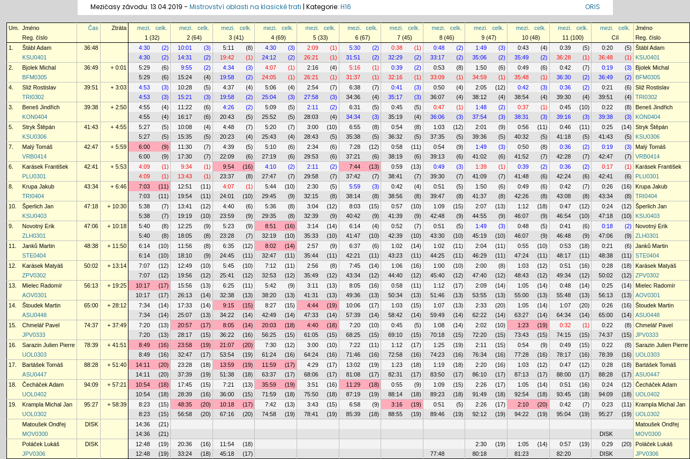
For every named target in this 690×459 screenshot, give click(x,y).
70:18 (437, 335)
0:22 (607, 107)
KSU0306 (34, 136)
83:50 (437, 374)
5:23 (228, 226)
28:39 (185, 394)
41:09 (479, 176)
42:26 (521, 196)
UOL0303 (34, 354)
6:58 (354, 404)
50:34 (395, 295)
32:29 (395, 57)
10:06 (353, 305)
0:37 (523, 107)
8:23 (144, 404)
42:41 (91, 166)
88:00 (564, 374)
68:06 (311, 374)
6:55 (354, 127)
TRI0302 (33, 97)
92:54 (521, 394)
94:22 (521, 414)
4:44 (313, 305)
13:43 (185, 176)
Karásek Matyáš (42, 265)
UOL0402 (34, 394)
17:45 (185, 384)
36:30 (564, 77)
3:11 (313, 285)
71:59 (269, 394)
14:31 (185, 57)
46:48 (564, 235)
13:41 (185, 206)
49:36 (353, 295)
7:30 (270, 345)
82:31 (395, 374)
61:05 (311, 335)
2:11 (313, 107)
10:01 (185, 47)
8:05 (354, 285)
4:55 (144, 107)
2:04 (481, 246)
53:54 (227, 354)
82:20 (564, 453)
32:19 (269, 235)
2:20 (481, 365)
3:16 (397, 404)
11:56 (185, 246)
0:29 (607, 444)
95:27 (91, 404)
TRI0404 (33, 196)
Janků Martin (38, 246)
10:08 (185, 127)
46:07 (521, 216)
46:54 (564, 216)
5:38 (144, 206)
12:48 (142, 444)
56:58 (185, 414)
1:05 (523, 285)
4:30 (144, 47)
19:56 (185, 275)
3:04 (313, 206)
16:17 (185, 117)
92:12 (479, 414)
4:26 (228, 107)
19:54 (185, 196)
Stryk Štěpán (38, 127)
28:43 (311, 136)
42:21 (353, 255)
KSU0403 (34, 216)
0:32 (565, 325)
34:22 (227, 315)
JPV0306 (34, 453)
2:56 (313, 265)
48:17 (564, 255)
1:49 (481, 47)
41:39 (395, 216)
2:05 (481, 87)
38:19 (395, 156)
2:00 (481, 265)
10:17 (142, 285)
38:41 (395, 176)
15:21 (185, 97)
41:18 (564, 136)
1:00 (439, 265)
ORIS (592, 6)
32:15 (311, 196)
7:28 (354, 147)
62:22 (479, 315)
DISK (91, 424)
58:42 (395, 315)
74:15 (564, 335)
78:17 (564, 354)
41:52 (521, 156)
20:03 (269, 325)
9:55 (186, 67)
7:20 (144, 325)
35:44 (311, 255)
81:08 (353, 374)
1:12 (523, 206)
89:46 (437, 414)
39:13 (437, 156)
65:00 (91, 305)
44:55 (479, 216)
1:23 (523, 325)
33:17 (437, 57)
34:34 (353, 117)
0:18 (607, 226)
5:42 (270, 285)
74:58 (269, 414)
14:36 (142, 424)
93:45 (564, 394)
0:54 (397, 127)
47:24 (521, 255)
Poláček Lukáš (40, 444)
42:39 (395, 235)
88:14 (395, 394)
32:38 (227, 295)
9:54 (228, 166)
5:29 (144, 67)
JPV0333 (34, 335)
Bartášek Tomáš (42, 365)
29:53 (311, 156)
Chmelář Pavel (41, 325)
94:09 (91, 384)
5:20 (270, 127)
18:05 (185, 235)
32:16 (395, 77)
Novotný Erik (38, 226)
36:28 (564, 57)
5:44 (270, 186)
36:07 (437, 97)
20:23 (227, 136)
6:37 (354, 246)
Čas (93, 28)
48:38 (91, 246)
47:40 (479, 275)
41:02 (479, 156)
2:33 (481, 305)
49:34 (564, 275)
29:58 (311, 176)
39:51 (91, 87)
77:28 (521, 354)
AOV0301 (34, 295)
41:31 (311, 295)
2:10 (523, 404)
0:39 (565, 47)
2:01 (481, 127)
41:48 (521, 176)
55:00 (521, 295)
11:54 (227, 444)
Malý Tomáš (37, 147)
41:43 (91, 127)
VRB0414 (34, 156)
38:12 (479, 97)
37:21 (353, 156)
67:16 (227, 414)
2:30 (313, 186)
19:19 (185, 216)
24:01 (227, 196)
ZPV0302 (34, 275)
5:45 (228, 265)
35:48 (521, 77)
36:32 (395, 136)
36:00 (227, 394)
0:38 (397, 47)
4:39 (228, 147)
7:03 (144, 186)
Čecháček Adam (43, 384)
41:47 (353, 235)
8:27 (270, 305)
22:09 (227, 156)
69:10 (395, 335)
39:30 (564, 97)
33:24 (185, 453)
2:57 (313, 246)
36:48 (91, 47)
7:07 (144, 265)
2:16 (313, 67)
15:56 (185, 285)
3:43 (313, 404)
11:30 (185, 147)
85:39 (353, 414)
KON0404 (35, 117)
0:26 (607, 186)
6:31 (354, 107)
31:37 (353, 77)
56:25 (269, 335)
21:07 (227, 345)
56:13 (91, 285)
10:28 (185, 87)
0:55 (523, 246)
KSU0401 (34, 57)
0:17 (607, 166)
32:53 (269, 275)
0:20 (607, 47)
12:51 (185, 186)
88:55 (395, 414)
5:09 (270, 107)
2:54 (313, 87)
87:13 (521, 374)
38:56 (395, 196)
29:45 (269, 196)
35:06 (479, 57)
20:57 (185, 325)
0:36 (565, 87)
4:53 (144, 87)
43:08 (564, 196)
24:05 (269, 77)
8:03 (354, 206)
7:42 (270, 404)
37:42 (353, 176)
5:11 (228, 47)
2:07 (481, 206)
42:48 (437, 216)
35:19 (395, 117)
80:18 (479, 453)
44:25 (437, 255)
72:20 (479, 335)
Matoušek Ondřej (44, 424)
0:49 (523, 67)
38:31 (521, 117)
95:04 (564, 414)
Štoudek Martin (41, 305)
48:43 (521, 275)
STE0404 (34, 255)
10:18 (227, 404)
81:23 (521, 453)
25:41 (227, 275)
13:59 (227, 365)
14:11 (142, 365)
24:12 (269, 57)
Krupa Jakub (38, 186)
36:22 (227, 335)
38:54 (521, 97)
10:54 (142, 384)
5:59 (354, 186)
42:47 (91, 147)
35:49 (521, 57)
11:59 (269, 365)
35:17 (395, 97)
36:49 (91, 67)
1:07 (439, 305)
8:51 (270, 226)
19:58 (227, 77)
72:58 (395, 354)
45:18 (227, 453)
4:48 (228, 127)
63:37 (269, 374)
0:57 (397, 206)
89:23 (437, 394)
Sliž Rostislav (39, 87)
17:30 (185, 156)
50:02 (91, 265)
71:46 (353, 354)
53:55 (479, 295)
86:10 (479, 374)
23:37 (227, 176)
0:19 (607, 67)
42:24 (564, 176)
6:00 (144, 147)
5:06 (270, 87)
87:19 (353, 394)
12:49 (185, 265)
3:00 (313, 127)
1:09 (439, 206)
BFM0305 (34, 77)
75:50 (311, 394)
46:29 (479, 255)
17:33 (185, 305)
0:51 (439, 186)
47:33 (311, 315)
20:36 (185, 444)
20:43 (227, 117)
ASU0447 (34, 374)
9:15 (228, 305)
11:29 (353, 384)
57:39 (353, 315)
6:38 (354, 87)
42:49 (269, 315)
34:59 (479, 77)
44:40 (395, 275)
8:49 (144, 345)
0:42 (565, 67)
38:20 (269, 295)
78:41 (311, 414)
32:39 (311, 216)
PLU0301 (34, 176)
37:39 (185, 374)
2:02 (481, 325)
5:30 (354, 47)
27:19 (269, 156)
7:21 (228, 384)
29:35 (269, 216)
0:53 (439, 67)
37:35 (437, 136)
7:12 (270, 265)
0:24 (607, 206)
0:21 (607, 87)
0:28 (607, 265)
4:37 (228, 87)
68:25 (353, 335)
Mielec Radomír (42, 285)
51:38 (227, 374)
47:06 (91, 226)
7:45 (354, 265)
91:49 (479, 394)
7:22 (354, 345)
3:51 (313, 384)
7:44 (354, 166)
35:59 (269, 384)
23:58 (185, 345)
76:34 (479, 354)
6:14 (354, 226)
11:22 (185, 107)
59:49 (437, 315)
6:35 (228, 246)
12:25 (185, 226)
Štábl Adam (37, 47)
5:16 (354, 67)
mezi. (143, 28)
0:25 (607, 127)
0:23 (607, 404)
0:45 (397, 107)
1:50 (481, 67)
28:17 (185, 335)
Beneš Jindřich (41, 107)
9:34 (186, 166)
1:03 (439, 127)
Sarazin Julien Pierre (48, 345)
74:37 (91, 325)
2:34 (313, 147)
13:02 (353, 365)
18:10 (185, 255)
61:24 (269, 354)
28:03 (311, 117)
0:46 (565, 127)
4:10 (270, 166)
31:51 (353, 57)
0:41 (397, 87)
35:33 (311, 235)
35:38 (353, 136)
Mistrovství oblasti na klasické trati (245, 6)
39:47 (437, 196)
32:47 (269, 255)
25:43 (269, 136)
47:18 (91, 206)
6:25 (228, 285)
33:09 (437, 77)
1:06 (397, 265)
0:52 (397, 226)
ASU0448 (34, 315)
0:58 (397, 147)
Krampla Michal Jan (47, 404)
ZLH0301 (34, 235)
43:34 (91, 186)
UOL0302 (34, 414)
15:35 (185, 136)
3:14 (313, 226)
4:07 (270, 67)
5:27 (144, 127)
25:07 (185, 315)
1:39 (481, 166)
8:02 (270, 246)
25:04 (269, 97)
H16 (345, 6)
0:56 (523, 127)
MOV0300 (35, 434)
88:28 (91, 365)
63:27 (521, 315)
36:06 (437, 117)
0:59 (397, 166)
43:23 (395, 255)
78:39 (91, 345)
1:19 (439, 365)
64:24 (311, 354)
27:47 (269, 176)
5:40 (144, 226)
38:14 (353, 196)
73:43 (521, 335)
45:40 (437, 275)
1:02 (397, 246)
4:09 (144, 166)
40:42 (353, 216)
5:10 (270, 147)
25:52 (269, 117)
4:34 (228, 67)
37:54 (479, 117)
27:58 (311, 97)
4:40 (228, 206)
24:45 (227, 255)
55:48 (564, 295)
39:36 (479, 136)
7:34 (144, 305)
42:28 (564, 156)
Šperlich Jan (38, 206)
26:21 (311, 57)
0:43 (523, 47)
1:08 (439, 325)
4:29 (313, 365)
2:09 (313, 47)
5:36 (270, 206)
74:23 (437, 354)
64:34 (564, 315)
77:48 (437, 453)
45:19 (479, 235)
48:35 (185, 404)
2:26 (481, 384)
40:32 (521, 136)
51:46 (437, 295)
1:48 (481, 107)
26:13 (185, 295)
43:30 (437, 235)
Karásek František (45, 166)
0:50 (439, 87)
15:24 (185, 77)
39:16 (564, 117)
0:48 (439, 47)
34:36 (353, 97)
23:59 (227, 216)
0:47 (439, 107)
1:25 (439, 345)
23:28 (227, 235)
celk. (161, 28)
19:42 (227, 57)
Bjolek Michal (39, 67)
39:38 (91, 107)
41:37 (479, 196)
